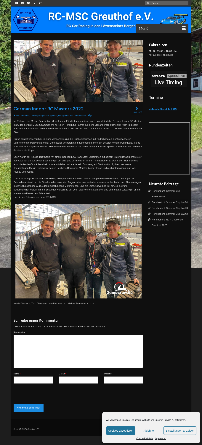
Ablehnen (149, 430)
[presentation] (42, 392)
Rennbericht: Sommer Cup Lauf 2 (170, 213)
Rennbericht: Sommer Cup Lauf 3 (170, 208)
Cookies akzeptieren (120, 430)
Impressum (160, 438)
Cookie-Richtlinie (144, 438)
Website (108, 374)
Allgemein (52, 116)
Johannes (24, 116)
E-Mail (62, 374)
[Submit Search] (148, 3)
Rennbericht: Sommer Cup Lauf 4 (170, 202)
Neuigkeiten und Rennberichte (72, 116)
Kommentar (20, 332)
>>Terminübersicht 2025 (163, 109)
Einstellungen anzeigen (180, 430)
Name (17, 374)
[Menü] (162, 28)
